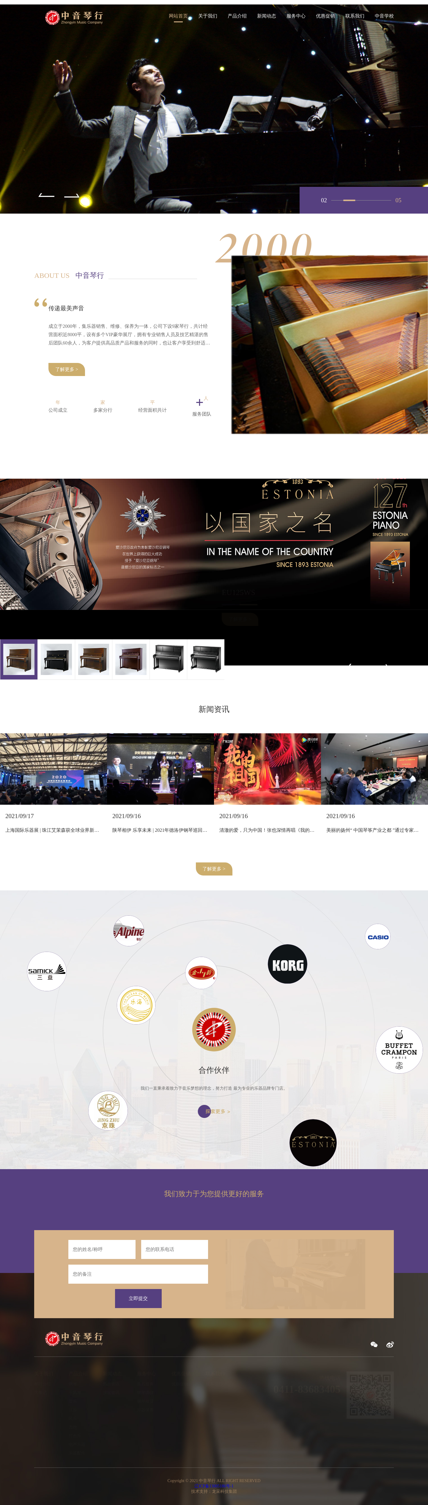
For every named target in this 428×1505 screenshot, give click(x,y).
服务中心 (296, 15)
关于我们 (207, 15)
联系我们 (354, 15)
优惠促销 (325, 15)
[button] (44, 196)
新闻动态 (266, 15)
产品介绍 (237, 15)
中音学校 (384, 15)
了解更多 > (213, 868)
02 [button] (349, 200)
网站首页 (178, 15)
